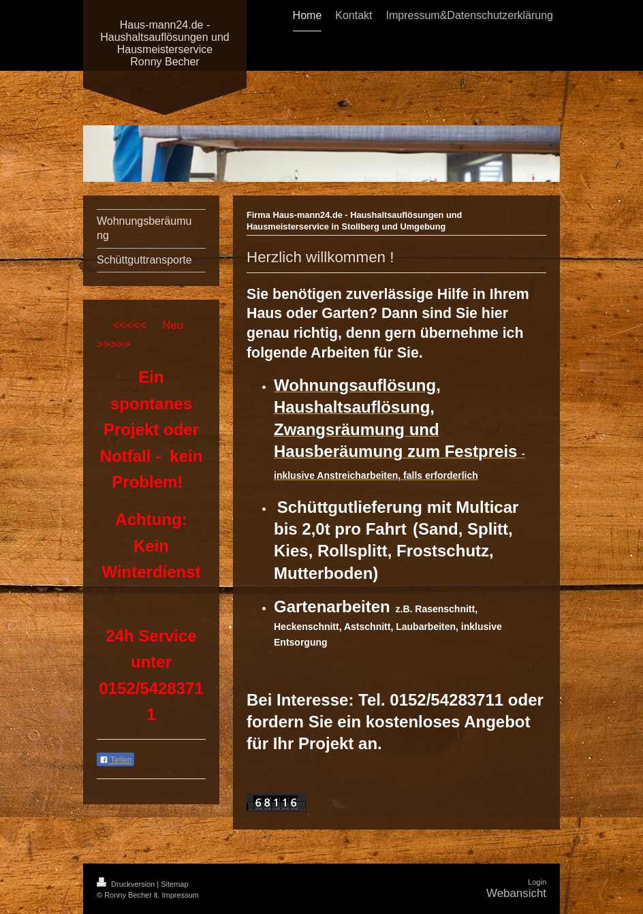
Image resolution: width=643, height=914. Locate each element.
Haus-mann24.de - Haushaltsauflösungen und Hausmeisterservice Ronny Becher (164, 43)
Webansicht (516, 893)
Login (537, 882)
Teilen (115, 760)
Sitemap (174, 884)
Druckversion (127, 884)
